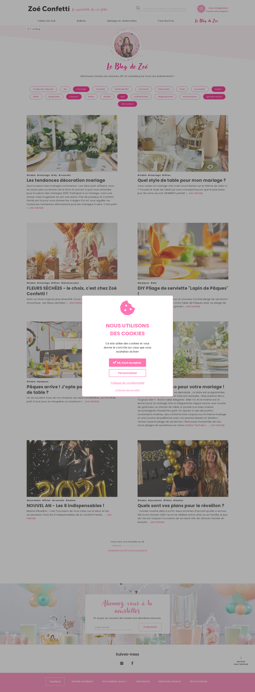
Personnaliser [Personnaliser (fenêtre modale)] (127, 373)
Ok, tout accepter (127, 363)
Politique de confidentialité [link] (127, 383)
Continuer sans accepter (127, 390)
